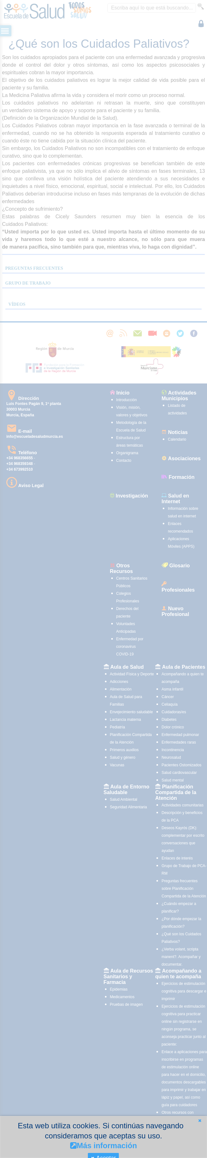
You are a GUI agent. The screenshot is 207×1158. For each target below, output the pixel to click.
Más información (103, 1145)
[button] (200, 1120)
